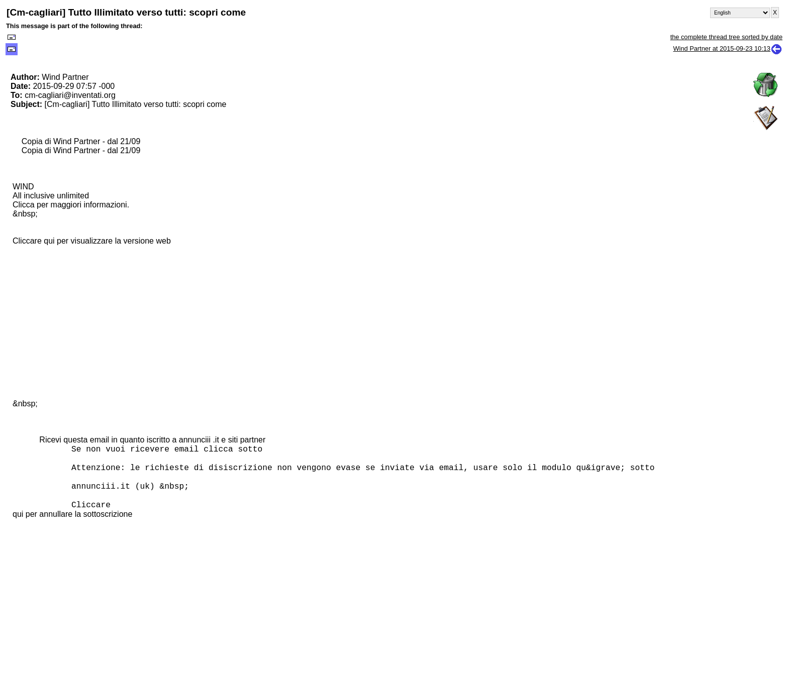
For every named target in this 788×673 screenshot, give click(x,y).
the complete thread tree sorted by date (726, 37)
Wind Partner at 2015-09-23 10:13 (727, 48)
